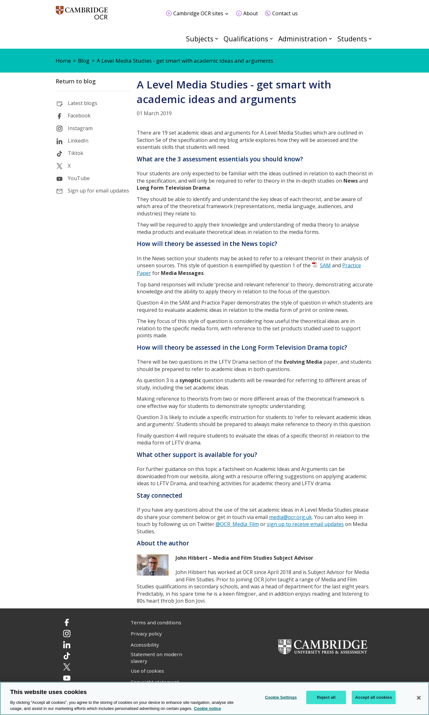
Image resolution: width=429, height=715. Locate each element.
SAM (325, 265)
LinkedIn (78, 140)
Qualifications (246, 38)
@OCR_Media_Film (237, 524)
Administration (302, 38)
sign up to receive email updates (305, 524)
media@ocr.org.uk (290, 517)
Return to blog (76, 81)
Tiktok (75, 153)
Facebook (79, 115)
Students (352, 38)
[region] (214, 698)
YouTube (79, 178)
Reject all (326, 697)
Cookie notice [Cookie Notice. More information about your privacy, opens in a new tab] (207, 708)
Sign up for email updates (98, 190)
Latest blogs (82, 103)
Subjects (199, 38)
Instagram (80, 128)
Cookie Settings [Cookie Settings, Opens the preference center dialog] (281, 697)
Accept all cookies (373, 697)
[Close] (419, 698)
